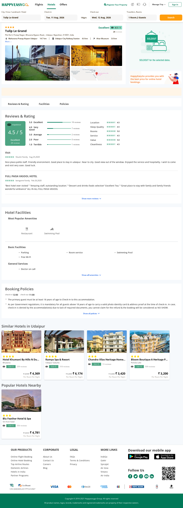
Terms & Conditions (80, 460)
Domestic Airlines (19, 468)
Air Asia (104, 468)
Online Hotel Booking (21, 460)
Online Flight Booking (21, 456)
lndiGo (104, 456)
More (8, 41)
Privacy (73, 464)
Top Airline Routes (20, 464)
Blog (45, 468)
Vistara (104, 471)
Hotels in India (18, 471)
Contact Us (48, 460)
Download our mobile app (149, 450)
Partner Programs (19, 475)
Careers (47, 464)
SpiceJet (105, 464)
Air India (105, 475)
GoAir (103, 460)
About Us (47, 456)
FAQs (72, 456)
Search (171, 17)
